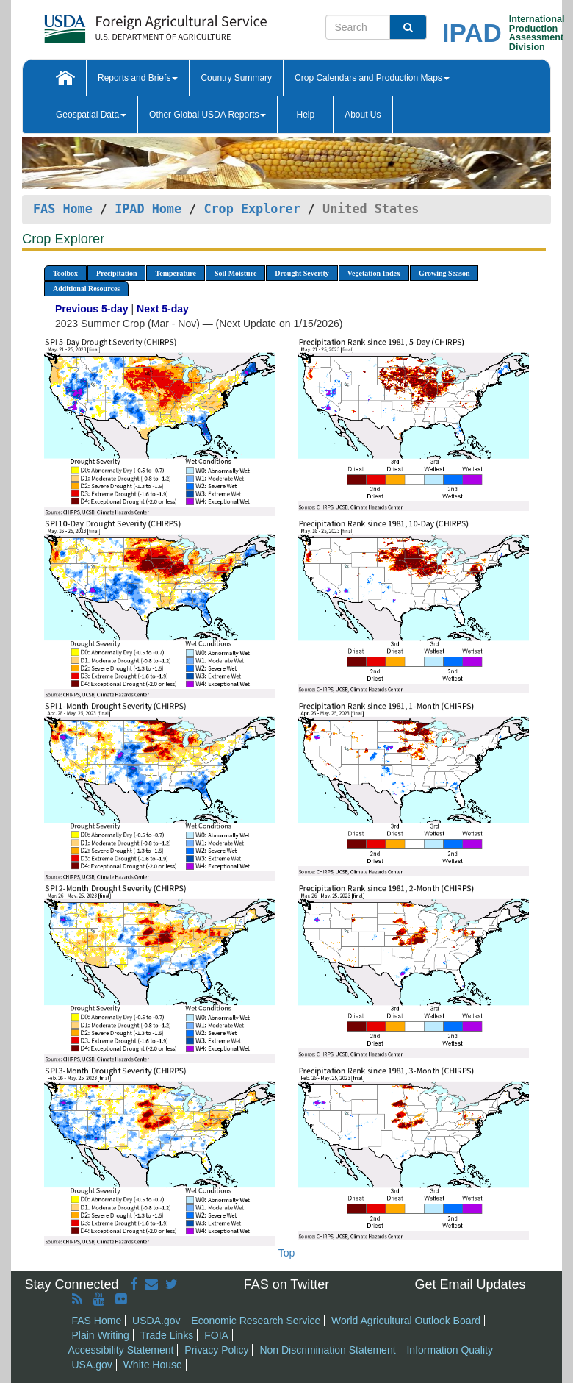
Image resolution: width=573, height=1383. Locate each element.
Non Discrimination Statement (327, 1350)
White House (152, 1365)
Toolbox (65, 273)
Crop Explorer (251, 208)
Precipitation (116, 273)
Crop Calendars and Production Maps (372, 78)
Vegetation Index (373, 273)
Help (305, 115)
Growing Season (444, 273)
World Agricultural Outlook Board (405, 1320)
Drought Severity (301, 273)
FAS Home (63, 208)
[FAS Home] (118, 24)
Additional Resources (86, 289)
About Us (363, 115)
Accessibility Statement (121, 1350)
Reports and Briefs (138, 78)
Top (286, 1253)
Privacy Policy (216, 1350)
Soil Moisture (235, 273)
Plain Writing (100, 1335)
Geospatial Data (91, 115)
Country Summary (236, 78)
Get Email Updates (469, 1284)
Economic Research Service (255, 1320)
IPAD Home (148, 208)
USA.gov (92, 1365)
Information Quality (449, 1350)
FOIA (216, 1335)
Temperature (175, 273)
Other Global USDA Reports (207, 115)
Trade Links (167, 1335)
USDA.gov (156, 1320)
